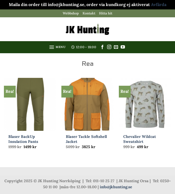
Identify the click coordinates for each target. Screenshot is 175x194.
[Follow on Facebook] (102, 47)
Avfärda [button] (158, 4)
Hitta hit (105, 13)
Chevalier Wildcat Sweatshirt (139, 139)
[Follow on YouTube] (123, 47)
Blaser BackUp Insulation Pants (23, 139)
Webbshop (71, 13)
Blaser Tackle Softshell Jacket (86, 139)
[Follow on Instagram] (109, 47)
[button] (57, 47)
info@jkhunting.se (116, 187)
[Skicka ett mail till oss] (116, 47)
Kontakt (89, 13)
